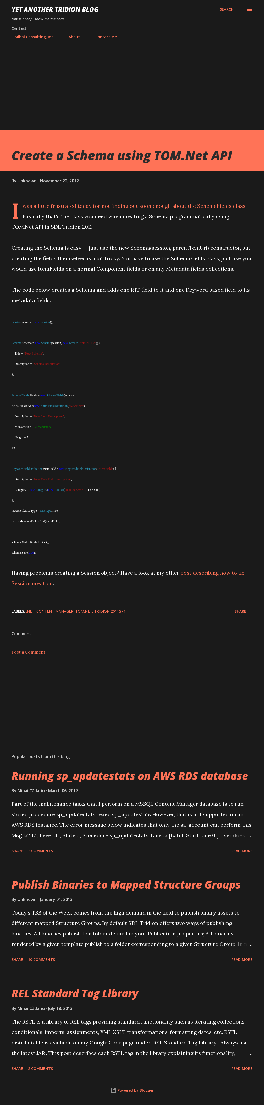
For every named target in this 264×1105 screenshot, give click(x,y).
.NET (30, 611)
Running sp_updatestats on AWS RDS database (130, 776)
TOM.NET (83, 611)
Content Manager (54, 611)
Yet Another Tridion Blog (55, 9)
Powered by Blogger (132, 1090)
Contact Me (103, 36)
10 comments (41, 959)
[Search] (227, 9)
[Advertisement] (132, 82)
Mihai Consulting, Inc (31, 36)
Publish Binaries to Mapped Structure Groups (126, 884)
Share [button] (240, 611)
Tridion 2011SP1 (110, 611)
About (71, 36)
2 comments (40, 850)
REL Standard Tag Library (75, 993)
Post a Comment (28, 652)
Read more (241, 850)
